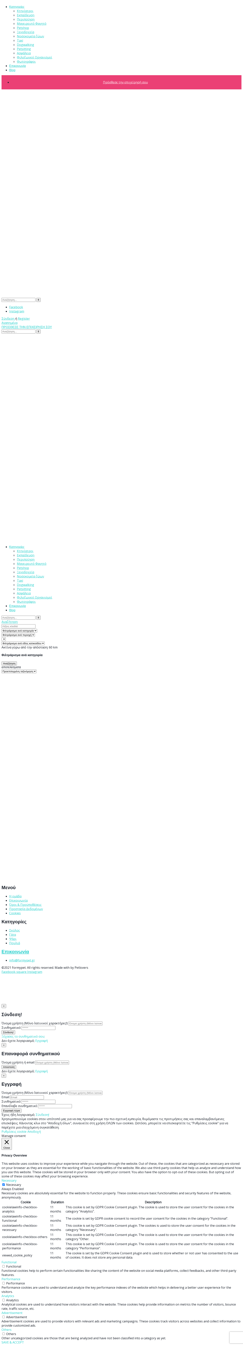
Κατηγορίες (16, 6)
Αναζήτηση (10, 622)
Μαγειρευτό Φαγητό (31, 23)
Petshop (23, 28)
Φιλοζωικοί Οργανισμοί (34, 57)
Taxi (20, 40)
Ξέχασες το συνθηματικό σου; (23, 1036)
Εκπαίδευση (25, 15)
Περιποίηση (26, 19)
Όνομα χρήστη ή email (18, 1062)
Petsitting (24, 49)
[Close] (4, 1006)
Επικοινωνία (17, 66)
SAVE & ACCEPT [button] (13, 1342)
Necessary (13, 1185)
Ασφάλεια (24, 53)
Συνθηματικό (11, 1028)
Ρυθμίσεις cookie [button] (14, 1131)
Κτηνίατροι (25, 11)
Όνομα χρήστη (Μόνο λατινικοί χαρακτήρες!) (35, 1023)
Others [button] (7, 1330)
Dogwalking (25, 45)
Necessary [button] (9, 1180)
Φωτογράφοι (26, 61)
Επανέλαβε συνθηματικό (19, 1106)
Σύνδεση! (42, 1115)
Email (5, 1097)
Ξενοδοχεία (25, 32)
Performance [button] (11, 1279)
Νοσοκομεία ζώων (30, 36)
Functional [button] (9, 1262)
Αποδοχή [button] (34, 1131)
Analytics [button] (8, 1296)
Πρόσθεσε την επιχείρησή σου (125, 82)
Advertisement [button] (12, 1313)
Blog (12, 70)
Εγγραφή (41, 1041)
